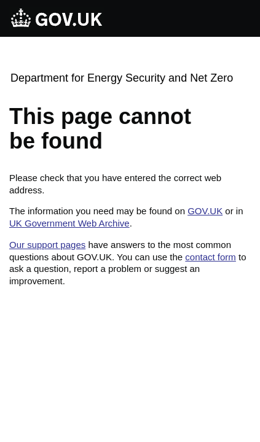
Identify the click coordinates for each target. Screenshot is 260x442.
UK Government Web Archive (69, 223)
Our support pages (47, 244)
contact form (210, 257)
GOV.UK (205, 211)
